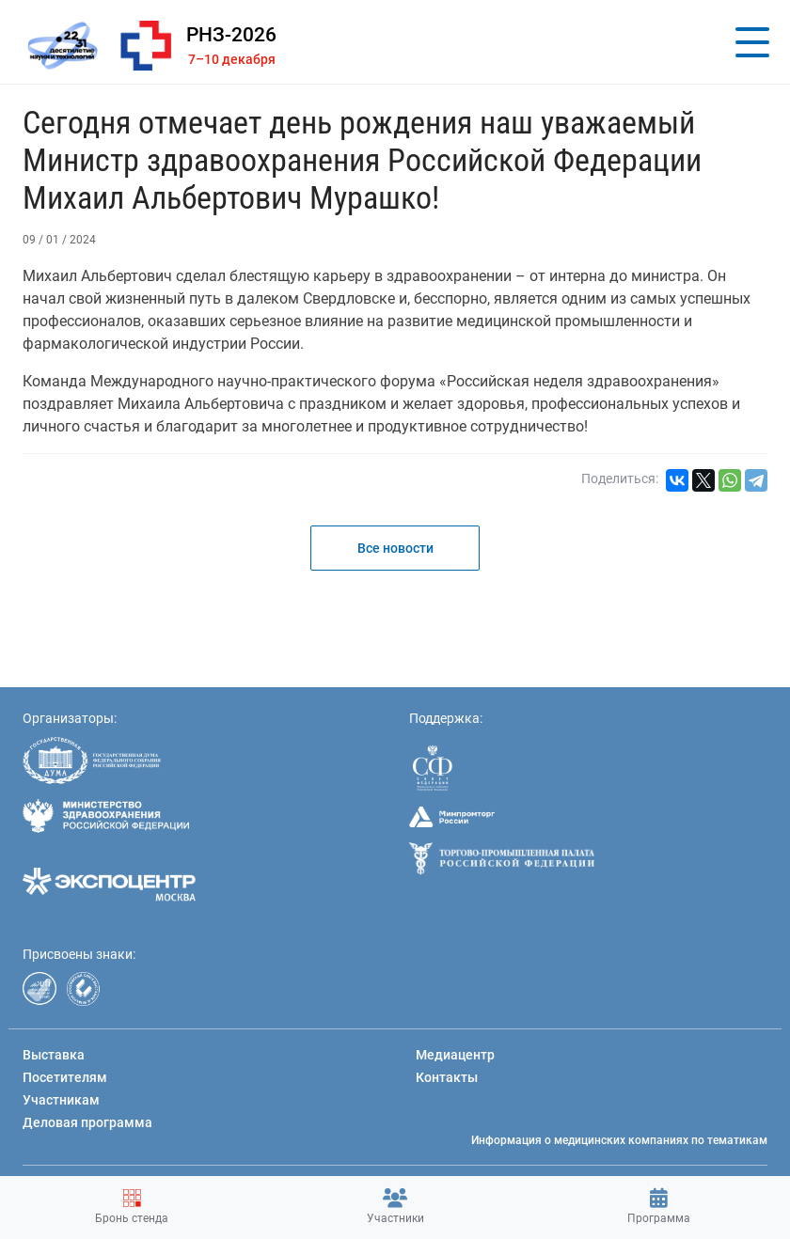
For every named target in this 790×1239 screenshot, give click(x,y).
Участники (395, 1206)
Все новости (395, 548)
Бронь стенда (131, 1206)
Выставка (54, 1054)
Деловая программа (87, 1122)
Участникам (61, 1099)
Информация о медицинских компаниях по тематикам (619, 1140)
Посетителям (65, 1077)
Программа (658, 1206)
